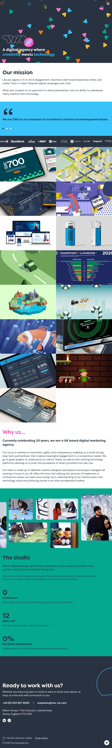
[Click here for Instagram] (9, 721)
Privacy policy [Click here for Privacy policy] (41, 738)
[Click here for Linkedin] (4, 721)
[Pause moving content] (106, 742)
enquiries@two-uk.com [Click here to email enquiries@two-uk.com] (51, 702)
